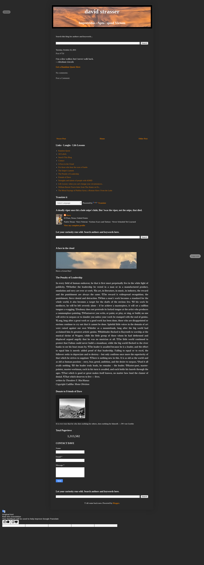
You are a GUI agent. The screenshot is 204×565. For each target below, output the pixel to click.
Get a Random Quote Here (68, 67)
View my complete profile (74, 225)
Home (102, 139)
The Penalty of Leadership (68, 174)
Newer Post (61, 139)
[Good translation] (6, 522)
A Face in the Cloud (66, 164)
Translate (99, 203)
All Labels (62, 154)
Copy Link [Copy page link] (195, 256)
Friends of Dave (64, 177)
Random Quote (64, 151)
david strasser (102, 11)
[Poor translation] (15, 522)
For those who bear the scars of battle (73, 167)
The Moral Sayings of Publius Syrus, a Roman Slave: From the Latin (85, 190)
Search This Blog (65, 157)
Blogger (116, 503)
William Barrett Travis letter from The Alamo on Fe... (79, 187)
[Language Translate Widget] (69, 203)
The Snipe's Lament (66, 171)
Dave (68, 215)
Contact (61, 161)
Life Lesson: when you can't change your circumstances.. (80, 184)
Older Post (143, 139)
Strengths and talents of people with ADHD (75, 180)
